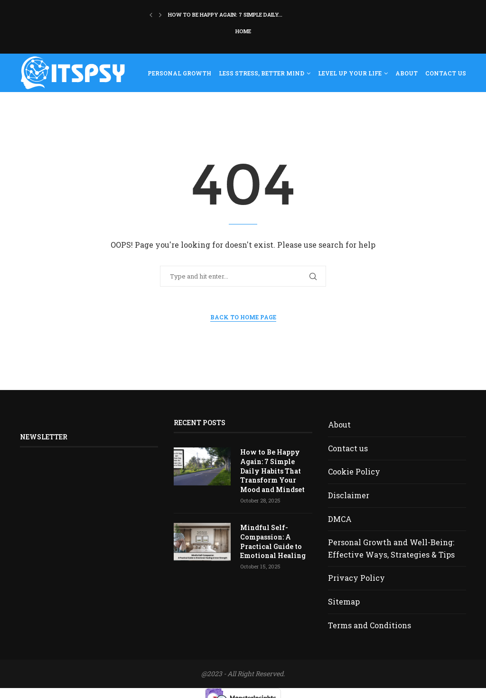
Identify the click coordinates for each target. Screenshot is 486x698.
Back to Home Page (243, 317)
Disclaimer (348, 495)
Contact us (445, 73)
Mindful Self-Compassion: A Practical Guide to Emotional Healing (272, 541)
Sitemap (344, 601)
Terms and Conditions (369, 625)
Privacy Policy (356, 578)
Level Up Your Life (350, 73)
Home (243, 31)
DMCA (340, 519)
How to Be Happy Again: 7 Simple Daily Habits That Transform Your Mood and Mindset (272, 470)
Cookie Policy (354, 471)
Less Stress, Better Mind (261, 73)
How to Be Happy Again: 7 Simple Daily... (225, 14)
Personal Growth (179, 73)
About (406, 73)
